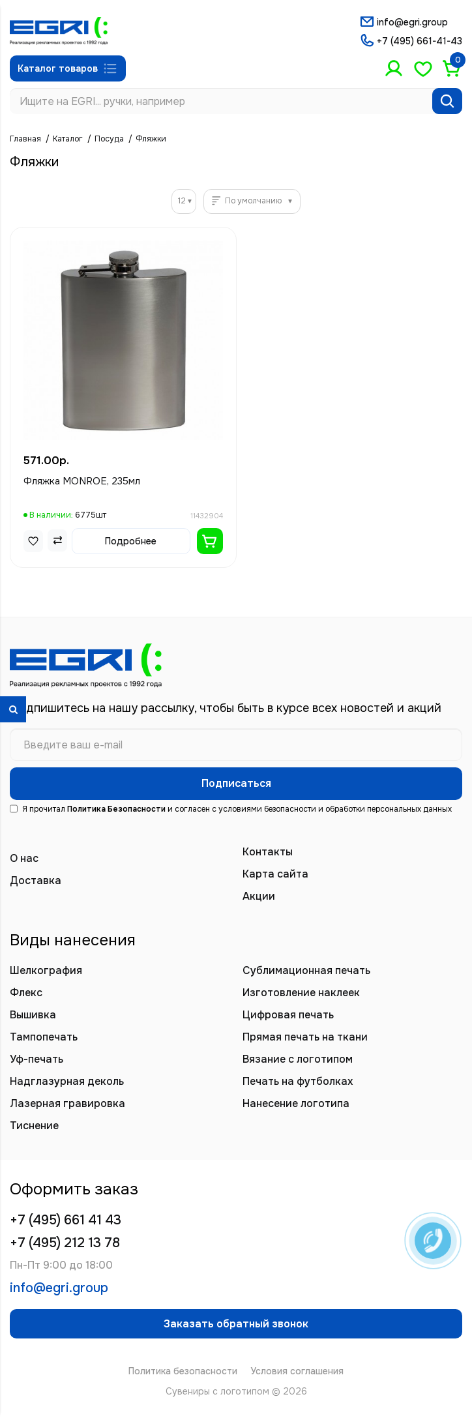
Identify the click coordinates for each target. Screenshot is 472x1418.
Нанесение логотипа (296, 1103)
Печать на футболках (298, 1081)
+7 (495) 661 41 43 (65, 1220)
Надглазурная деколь (67, 1081)
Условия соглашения (297, 1371)
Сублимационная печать (306, 970)
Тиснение (34, 1125)
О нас (24, 858)
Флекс (26, 992)
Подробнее (130, 541)
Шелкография (46, 970)
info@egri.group (412, 22)
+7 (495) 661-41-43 (419, 41)
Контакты (268, 852)
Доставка (35, 880)
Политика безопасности (182, 1371)
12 (182, 201)
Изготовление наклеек (301, 992)
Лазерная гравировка (67, 1103)
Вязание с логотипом (298, 1059)
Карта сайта (275, 874)
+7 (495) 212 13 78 (65, 1243)
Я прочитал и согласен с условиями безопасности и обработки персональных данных (231, 809)
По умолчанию (253, 201)
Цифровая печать (288, 1015)
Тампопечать (44, 1037)
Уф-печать (36, 1059)
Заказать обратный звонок (236, 1324)
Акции (259, 896)
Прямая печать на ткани (305, 1037)
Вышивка (33, 1015)
